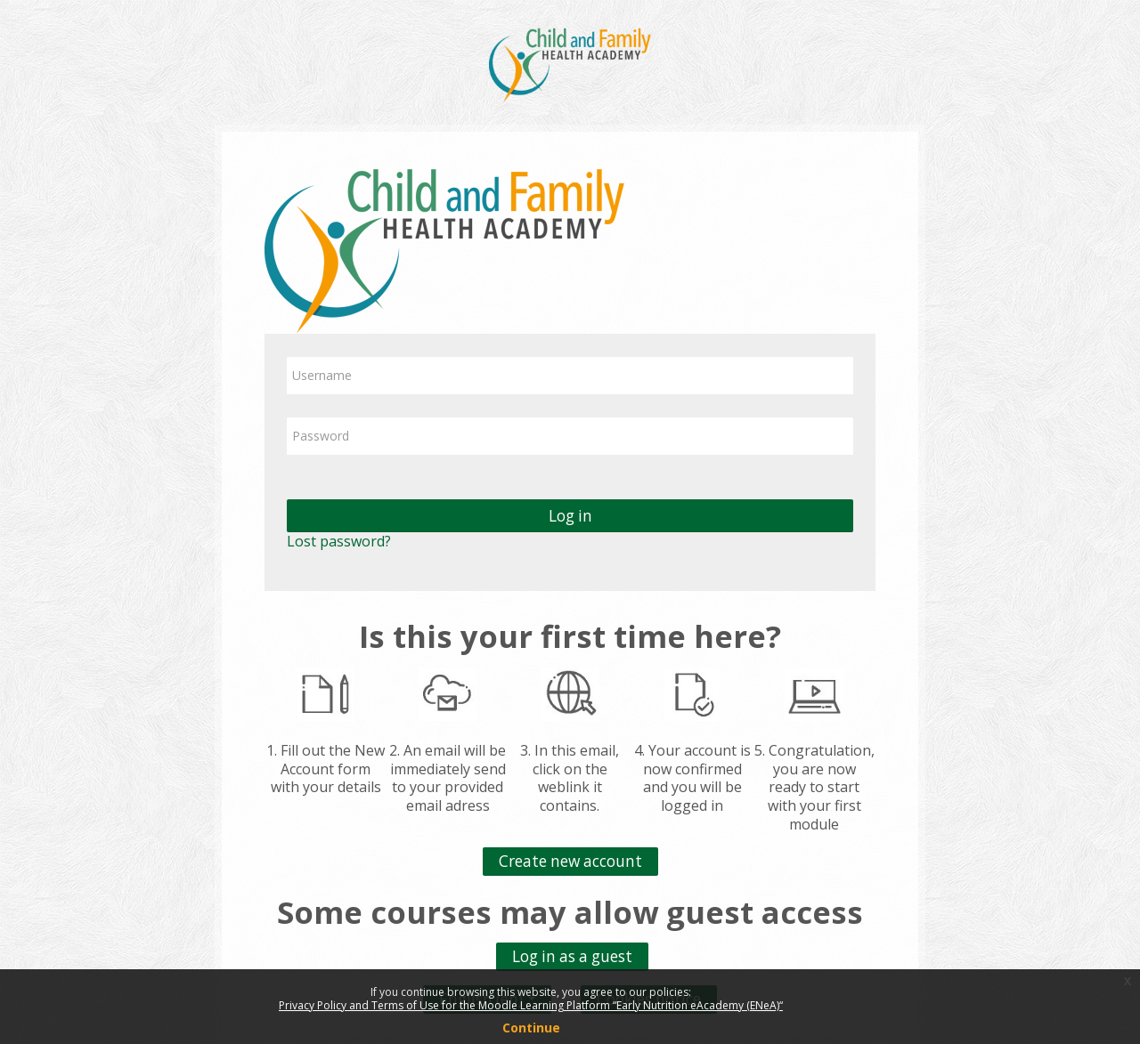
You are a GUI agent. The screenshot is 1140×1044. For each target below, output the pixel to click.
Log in (570, 516)
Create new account (570, 861)
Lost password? (339, 541)
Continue (531, 1027)
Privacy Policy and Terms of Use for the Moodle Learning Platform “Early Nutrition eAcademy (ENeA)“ (531, 1005)
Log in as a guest (572, 956)
